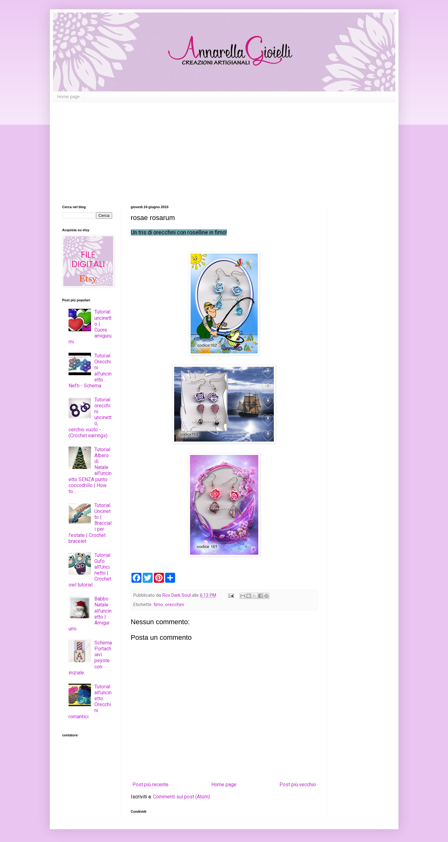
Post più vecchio (297, 784)
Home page (68, 96)
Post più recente (150, 784)
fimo (158, 604)
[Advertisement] (224, 149)
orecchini (174, 604)
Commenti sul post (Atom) (181, 797)
